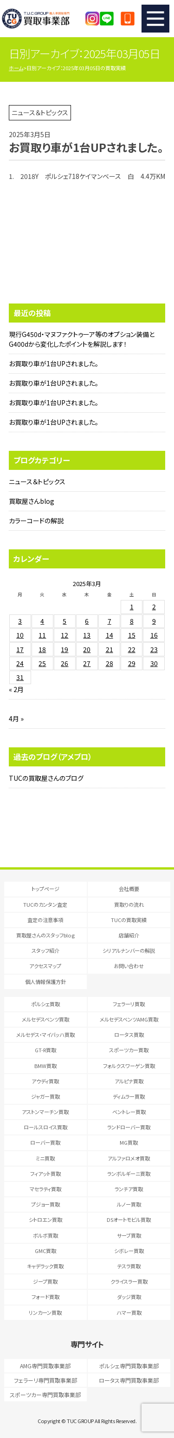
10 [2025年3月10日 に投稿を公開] (20, 635)
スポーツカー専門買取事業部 (45, 1394)
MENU (155, 19)
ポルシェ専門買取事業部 (129, 1366)
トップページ (45, 888)
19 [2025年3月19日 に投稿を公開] (64, 649)
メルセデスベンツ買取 (45, 1019)
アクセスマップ (45, 966)
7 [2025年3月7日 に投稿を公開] (109, 621)
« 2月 (16, 689)
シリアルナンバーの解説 (129, 950)
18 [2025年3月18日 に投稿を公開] (42, 649)
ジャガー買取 (45, 1096)
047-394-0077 (127, 19)
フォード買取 (45, 1296)
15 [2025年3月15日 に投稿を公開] (131, 635)
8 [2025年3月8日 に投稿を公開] (132, 621)
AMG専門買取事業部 (45, 1366)
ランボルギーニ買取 (128, 1173)
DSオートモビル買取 (129, 1219)
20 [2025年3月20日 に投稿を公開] (86, 649)
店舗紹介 (129, 935)
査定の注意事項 (45, 919)
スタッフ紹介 (45, 950)
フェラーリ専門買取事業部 (45, 1380)
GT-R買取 (45, 1050)
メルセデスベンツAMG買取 (129, 1019)
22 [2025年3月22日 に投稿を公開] (131, 649)
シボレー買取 (129, 1250)
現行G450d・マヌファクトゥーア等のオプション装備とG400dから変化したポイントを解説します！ (82, 339)
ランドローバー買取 (128, 1127)
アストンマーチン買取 (45, 1111)
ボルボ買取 (45, 1235)
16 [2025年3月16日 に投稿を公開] (154, 635)
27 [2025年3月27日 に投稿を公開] (86, 663)
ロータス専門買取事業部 (129, 1380)
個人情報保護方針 (45, 981)
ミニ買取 (45, 1158)
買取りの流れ (129, 904)
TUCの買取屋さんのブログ (46, 778)
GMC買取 (45, 1250)
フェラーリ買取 (129, 1004)
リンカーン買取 (45, 1312)
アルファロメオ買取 (129, 1158)
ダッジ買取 (129, 1296)
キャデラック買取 (45, 1266)
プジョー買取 (45, 1204)
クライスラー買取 (129, 1281)
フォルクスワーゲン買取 (129, 1065)
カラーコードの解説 (36, 520)
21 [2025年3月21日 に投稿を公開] (109, 649)
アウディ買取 (45, 1081)
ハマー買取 (129, 1312)
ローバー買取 (45, 1142)
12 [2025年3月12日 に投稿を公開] (64, 635)
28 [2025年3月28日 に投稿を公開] (109, 663)
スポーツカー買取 (128, 1050)
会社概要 (129, 888)
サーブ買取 (129, 1235)
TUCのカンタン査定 (45, 904)
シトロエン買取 (45, 1219)
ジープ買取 (45, 1281)
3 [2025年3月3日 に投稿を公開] (20, 621)
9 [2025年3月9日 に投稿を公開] (154, 621)
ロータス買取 (129, 1034)
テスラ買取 (129, 1266)
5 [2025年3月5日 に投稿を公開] (64, 621)
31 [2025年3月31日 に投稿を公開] (20, 677)
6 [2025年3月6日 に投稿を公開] (87, 621)
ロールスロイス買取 (45, 1127)
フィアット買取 (45, 1173)
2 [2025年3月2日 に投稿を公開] (154, 606)
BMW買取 (45, 1065)
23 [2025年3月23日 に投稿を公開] (154, 649)
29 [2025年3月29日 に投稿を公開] (131, 663)
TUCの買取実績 (129, 919)
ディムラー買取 (129, 1096)
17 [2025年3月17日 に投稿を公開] (20, 649)
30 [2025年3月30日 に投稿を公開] (154, 663)
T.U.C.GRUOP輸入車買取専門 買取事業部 (44, 18)
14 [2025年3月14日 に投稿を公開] (109, 635)
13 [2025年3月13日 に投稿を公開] (86, 635)
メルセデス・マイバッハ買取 (45, 1034)
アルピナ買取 (129, 1081)
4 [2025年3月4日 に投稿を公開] (42, 621)
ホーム (16, 68)
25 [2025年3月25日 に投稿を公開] (42, 663)
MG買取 (129, 1142)
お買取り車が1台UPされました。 (53, 363)
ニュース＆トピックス (37, 481)
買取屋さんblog (31, 501)
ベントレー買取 (129, 1111)
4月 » (16, 718)
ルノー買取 (129, 1204)
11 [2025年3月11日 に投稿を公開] (42, 635)
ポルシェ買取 (45, 1004)
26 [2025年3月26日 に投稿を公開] (64, 663)
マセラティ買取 (45, 1189)
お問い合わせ (129, 966)
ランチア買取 (129, 1189)
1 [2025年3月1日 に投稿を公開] (132, 606)
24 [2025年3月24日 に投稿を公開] (20, 663)
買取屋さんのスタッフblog (45, 935)
